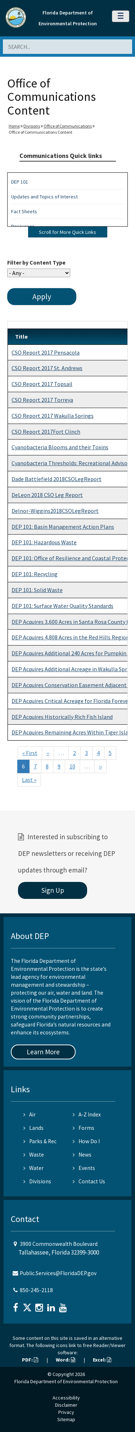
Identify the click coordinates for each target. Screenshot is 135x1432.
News (82, 1154)
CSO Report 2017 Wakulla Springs (53, 415)
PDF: (30, 1359)
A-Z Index (87, 1114)
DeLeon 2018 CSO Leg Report (47, 494)
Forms (83, 1127)
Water (33, 1168)
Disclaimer (66, 1405)
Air (29, 1114)
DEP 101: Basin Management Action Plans (63, 526)
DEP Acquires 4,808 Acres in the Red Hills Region (70, 637)
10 (72, 766)
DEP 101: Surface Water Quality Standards (62, 605)
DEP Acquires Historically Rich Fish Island (62, 716)
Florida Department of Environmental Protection (66, 1381)
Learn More (43, 1051)
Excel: (102, 1359)
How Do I (86, 1141)
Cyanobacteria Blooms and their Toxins (60, 447)
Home (14, 126)
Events (84, 1168)
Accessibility (66, 1397)
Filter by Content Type (36, 262)
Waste (33, 1154)
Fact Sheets (24, 211)
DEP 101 (19, 182)
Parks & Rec (40, 1141)
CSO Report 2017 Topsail (42, 383)
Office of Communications (68, 126)
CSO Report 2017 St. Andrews (47, 368)
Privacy (66, 1412)
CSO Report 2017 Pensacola (46, 352)
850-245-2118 (36, 1290)
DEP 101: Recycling (35, 574)
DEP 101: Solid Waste (37, 589)
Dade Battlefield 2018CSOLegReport (57, 479)
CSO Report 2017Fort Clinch (46, 431)
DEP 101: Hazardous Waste (44, 542)
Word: (65, 1359)
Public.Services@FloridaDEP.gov (58, 1273)
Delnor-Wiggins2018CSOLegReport (55, 510)
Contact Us (89, 1181)
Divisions (31, 126)
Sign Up (52, 890)
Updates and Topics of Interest (44, 196)
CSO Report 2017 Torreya (42, 399)
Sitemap (66, 1419)
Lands (33, 1127)
